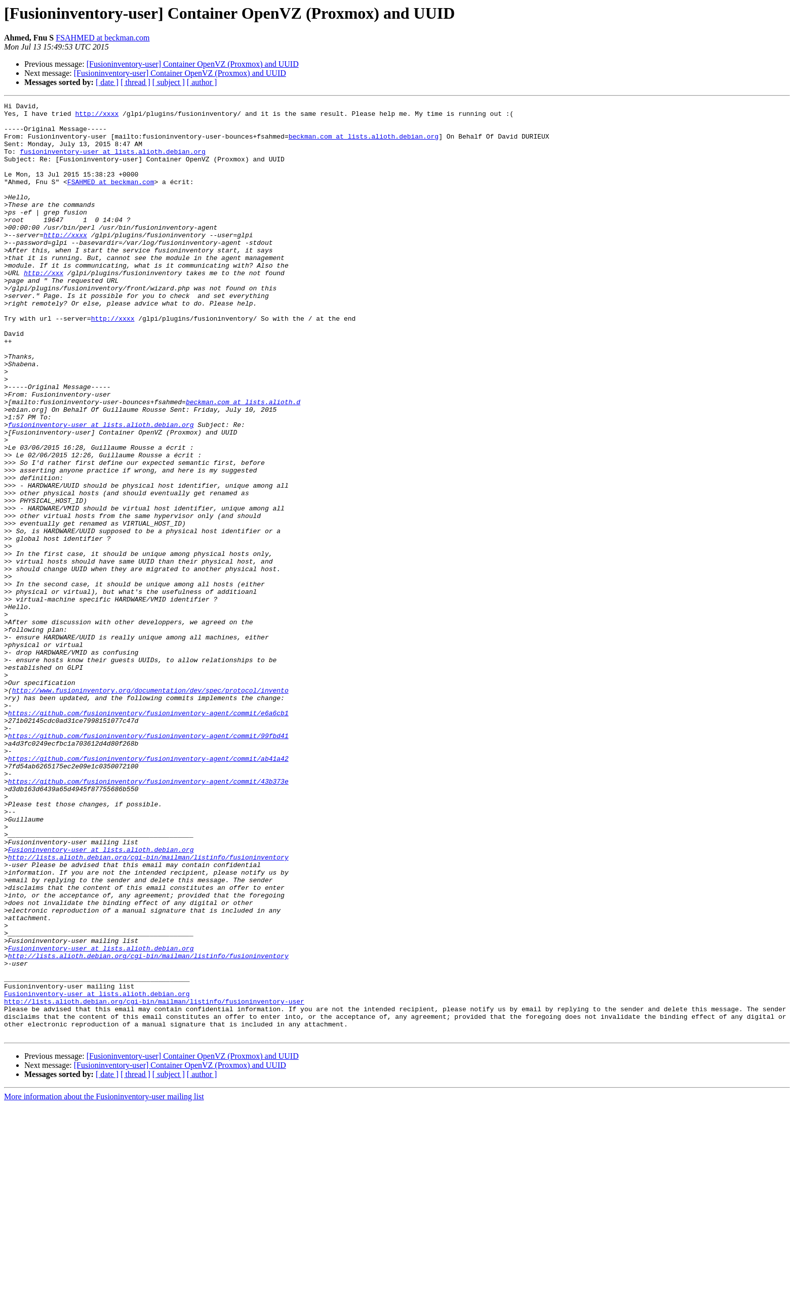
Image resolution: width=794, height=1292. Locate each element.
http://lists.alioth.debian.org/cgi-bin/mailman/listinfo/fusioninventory (148, 1008)
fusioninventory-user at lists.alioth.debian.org (113, 161)
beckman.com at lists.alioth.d (243, 462)
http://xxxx (96, 116)
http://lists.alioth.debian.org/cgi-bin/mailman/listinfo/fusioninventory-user (154, 1181)
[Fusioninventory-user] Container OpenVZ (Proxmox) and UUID (193, 64)
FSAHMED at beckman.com (102, 37)
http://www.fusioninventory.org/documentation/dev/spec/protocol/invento (150, 808)
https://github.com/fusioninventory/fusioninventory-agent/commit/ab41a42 (148, 890)
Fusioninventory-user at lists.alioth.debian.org (101, 999)
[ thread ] (135, 82)
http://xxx (43, 307)
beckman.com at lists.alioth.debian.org (364, 143)
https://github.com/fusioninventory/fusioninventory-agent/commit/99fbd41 (148, 863)
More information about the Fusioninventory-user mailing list (104, 1283)
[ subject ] (168, 82)
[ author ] (202, 82)
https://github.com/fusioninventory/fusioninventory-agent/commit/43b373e (148, 917)
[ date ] (107, 82)
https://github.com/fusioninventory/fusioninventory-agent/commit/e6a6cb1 (148, 835)
